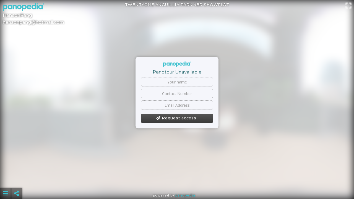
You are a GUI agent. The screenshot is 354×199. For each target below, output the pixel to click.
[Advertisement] (177, 179)
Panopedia (185, 195)
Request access (176, 118)
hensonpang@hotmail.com (33, 22)
